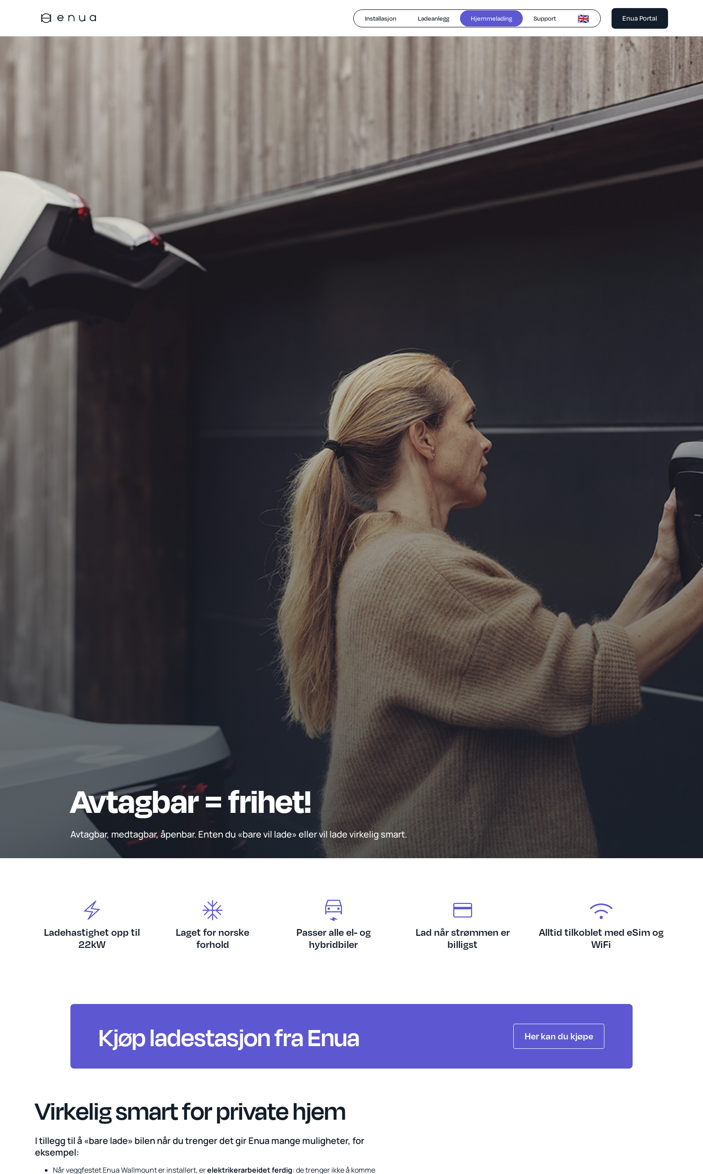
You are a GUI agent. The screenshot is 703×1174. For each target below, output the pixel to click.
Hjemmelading (491, 18)
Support (545, 18)
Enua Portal (639, 17)
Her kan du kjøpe (559, 1036)
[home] (68, 18)
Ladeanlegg (433, 18)
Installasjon (380, 18)
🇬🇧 (583, 18)
